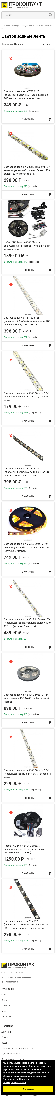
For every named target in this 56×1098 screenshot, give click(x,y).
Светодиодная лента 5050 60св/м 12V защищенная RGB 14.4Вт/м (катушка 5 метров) (26, 698)
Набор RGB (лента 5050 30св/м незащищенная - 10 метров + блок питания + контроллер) (24, 849)
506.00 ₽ (27, 633)
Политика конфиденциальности (17, 1048)
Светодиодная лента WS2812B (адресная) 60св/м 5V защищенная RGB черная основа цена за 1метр (27, 472)
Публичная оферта (10, 1053)
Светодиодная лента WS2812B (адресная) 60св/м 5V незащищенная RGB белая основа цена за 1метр (26, 95)
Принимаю (28, 1089)
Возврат (5, 1042)
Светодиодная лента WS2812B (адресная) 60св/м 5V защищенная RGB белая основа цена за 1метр (27, 321)
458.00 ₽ (27, 331)
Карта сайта (7, 1016)
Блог (3, 1011)
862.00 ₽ (27, 557)
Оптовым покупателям (12, 1059)
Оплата (5, 1037)
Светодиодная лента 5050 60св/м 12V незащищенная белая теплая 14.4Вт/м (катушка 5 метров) (26, 547)
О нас (4, 994)
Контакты (6, 1000)
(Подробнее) (34, 111)
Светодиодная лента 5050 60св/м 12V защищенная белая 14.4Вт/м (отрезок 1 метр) (27, 397)
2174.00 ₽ (30, 256)
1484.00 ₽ (30, 859)
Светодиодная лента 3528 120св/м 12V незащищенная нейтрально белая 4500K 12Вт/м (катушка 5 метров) (27, 623)
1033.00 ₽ (27, 708)
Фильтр (47, 44)
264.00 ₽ (27, 783)
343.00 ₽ (27, 180)
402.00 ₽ (27, 105)
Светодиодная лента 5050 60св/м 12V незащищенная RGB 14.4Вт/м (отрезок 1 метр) (27, 774)
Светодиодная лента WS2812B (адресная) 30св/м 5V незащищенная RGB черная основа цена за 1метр (26, 924)
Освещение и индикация (22, 26)
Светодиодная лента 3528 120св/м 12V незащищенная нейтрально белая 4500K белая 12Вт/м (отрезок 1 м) (27, 170)
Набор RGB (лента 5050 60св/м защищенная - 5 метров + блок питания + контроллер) (28, 246)
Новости (5, 1005)
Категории (5, 26)
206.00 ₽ (27, 406)
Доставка (6, 1032)
